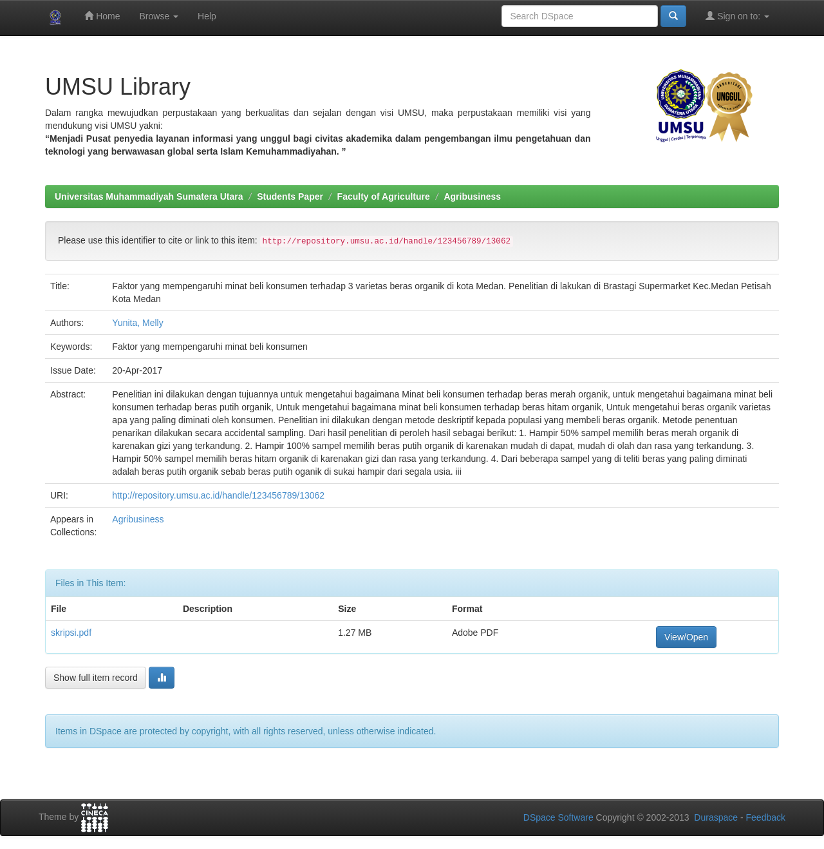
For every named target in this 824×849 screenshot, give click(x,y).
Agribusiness (472, 196)
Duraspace (716, 817)
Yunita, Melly (137, 323)
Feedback (765, 817)
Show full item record (95, 678)
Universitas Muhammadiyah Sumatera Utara (149, 196)
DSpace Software (558, 817)
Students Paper (290, 196)
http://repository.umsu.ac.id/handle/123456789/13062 (218, 495)
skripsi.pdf (71, 632)
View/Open (686, 637)
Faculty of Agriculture (383, 196)
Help (207, 16)
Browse (158, 16)
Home (102, 15)
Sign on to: (737, 15)
